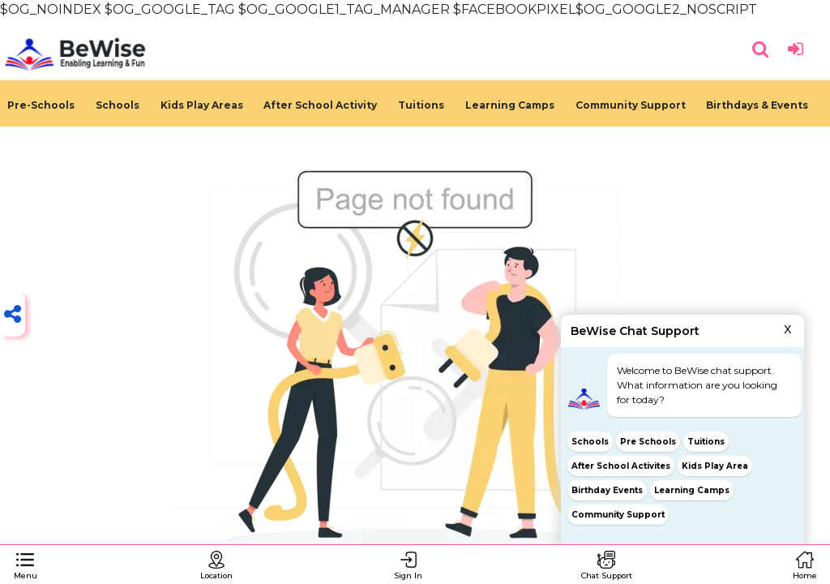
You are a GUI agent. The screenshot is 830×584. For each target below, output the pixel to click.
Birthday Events (607, 490)
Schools (117, 105)
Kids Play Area (715, 465)
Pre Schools (648, 441)
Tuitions (421, 105)
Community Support (630, 105)
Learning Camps (509, 105)
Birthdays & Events (757, 105)
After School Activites (621, 465)
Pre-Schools (41, 105)
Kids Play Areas (201, 105)
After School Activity (320, 105)
